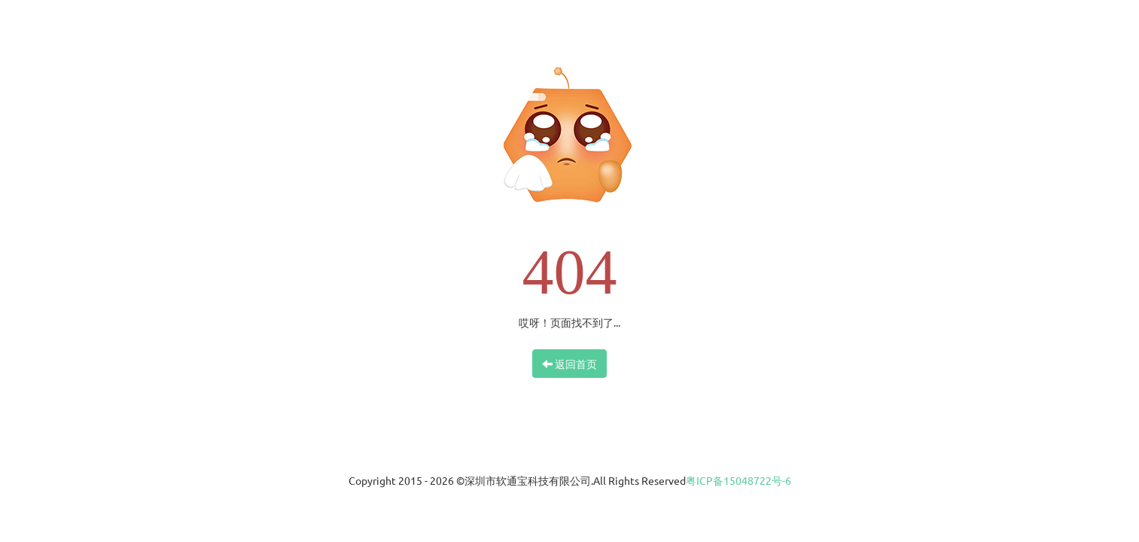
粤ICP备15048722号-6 (738, 480)
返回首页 (569, 363)
